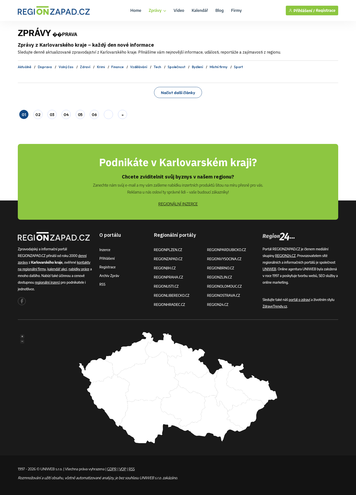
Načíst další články (178, 92)
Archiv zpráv (109, 276)
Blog (219, 10)
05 (80, 114)
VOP (122, 469)
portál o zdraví (299, 299)
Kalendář (200, 10)
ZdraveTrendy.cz (275, 306)
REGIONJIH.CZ (165, 268)
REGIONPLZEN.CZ (168, 250)
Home (135, 10)
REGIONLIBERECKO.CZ (171, 295)
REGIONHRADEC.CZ (169, 304)
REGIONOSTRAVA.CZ (223, 295)
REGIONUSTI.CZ (166, 286)
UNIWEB (269, 269)
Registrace (325, 10)
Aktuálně (24, 67)
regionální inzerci (47, 282)
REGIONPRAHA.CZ (168, 277)
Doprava (45, 67)
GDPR (111, 469)
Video (179, 10)
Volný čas (66, 67)
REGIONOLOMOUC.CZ (224, 286)
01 (24, 114)
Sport (238, 67)
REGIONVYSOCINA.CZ (224, 259)
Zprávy (157, 10)
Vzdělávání (138, 67)
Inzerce (104, 250)
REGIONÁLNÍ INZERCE (178, 203)
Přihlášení (107, 258)
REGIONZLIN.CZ (219, 277)
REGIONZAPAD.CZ (168, 259)
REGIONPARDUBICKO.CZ (226, 250)
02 (37, 114)
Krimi (101, 67)
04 (66, 114)
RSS (102, 284)
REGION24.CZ (217, 304)
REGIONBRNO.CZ (220, 268)
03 (52, 114)
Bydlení (197, 67)
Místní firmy (218, 67)
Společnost (176, 67)
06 (94, 114)
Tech (157, 67)
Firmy (236, 10)
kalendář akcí (57, 269)
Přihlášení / (302, 10)
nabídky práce (78, 269)
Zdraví (85, 67)
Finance (117, 67)
